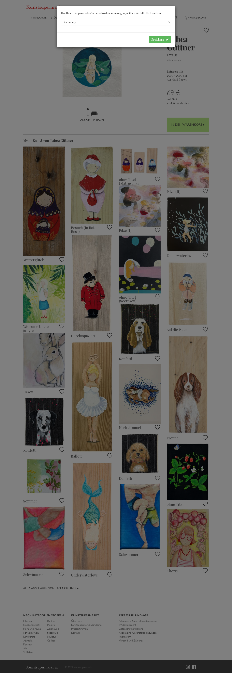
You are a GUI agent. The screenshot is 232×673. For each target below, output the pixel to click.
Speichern (159, 39)
